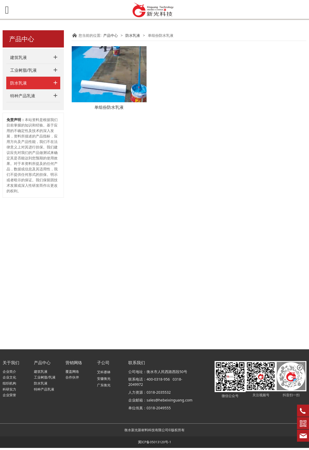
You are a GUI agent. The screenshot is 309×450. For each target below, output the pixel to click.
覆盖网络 (72, 373)
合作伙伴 (72, 379)
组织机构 (9, 385)
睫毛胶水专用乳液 (29, 223)
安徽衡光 (104, 381)
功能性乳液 (24, 214)
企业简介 (9, 373)
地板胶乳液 (24, 196)
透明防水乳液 (26, 131)
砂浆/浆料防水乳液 (30, 104)
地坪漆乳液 (24, 205)
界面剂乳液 (24, 177)
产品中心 (110, 35)
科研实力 (9, 391)
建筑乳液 (18, 57)
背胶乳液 (22, 122)
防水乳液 (18, 83)
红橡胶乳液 (24, 159)
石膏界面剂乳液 (28, 186)
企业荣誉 (9, 397)
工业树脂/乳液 (23, 70)
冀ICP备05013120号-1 (154, 444)
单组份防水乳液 (28, 113)
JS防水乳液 (24, 95)
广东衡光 (104, 387)
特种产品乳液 (22, 236)
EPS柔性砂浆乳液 (29, 141)
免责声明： (16, 259)
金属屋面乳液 (26, 168)
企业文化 (9, 379)
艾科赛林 (104, 374)
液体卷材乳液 (26, 150)
